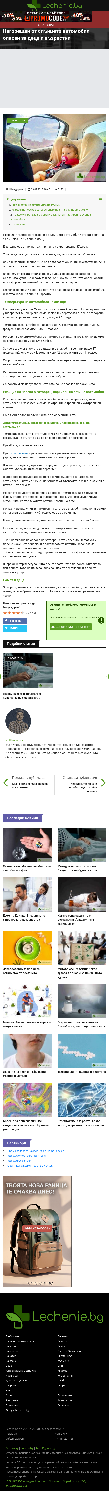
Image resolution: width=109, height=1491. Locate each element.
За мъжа (11, 1346)
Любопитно (13, 1336)
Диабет (62, 1380)
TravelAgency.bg (45, 1448)
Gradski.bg (12, 1448)
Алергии (11, 1385)
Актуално (63, 1405)
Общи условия (16, 1438)
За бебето (12, 1351)
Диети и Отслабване (70, 1351)
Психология (65, 1395)
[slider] (14, 612)
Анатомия (12, 1400)
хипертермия (18, 453)
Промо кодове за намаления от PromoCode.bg (35, 1151)
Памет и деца (19, 224)
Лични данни (64, 1438)
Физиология (65, 1400)
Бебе (9, 1365)
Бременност (65, 1356)
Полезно (63, 1336)
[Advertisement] (55, 78)
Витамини (12, 1405)
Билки (9, 1390)
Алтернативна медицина (21, 1370)
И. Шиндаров (14, 189)
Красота (62, 1370)
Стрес (9, 1395)
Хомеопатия (65, 1375)
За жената (64, 1341)
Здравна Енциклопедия (20, 1341)
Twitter (11, 628)
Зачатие (11, 1356)
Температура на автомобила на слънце (35, 204)
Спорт (61, 1385)
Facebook (13, 620)
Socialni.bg (27, 1448)
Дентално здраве (16, 1380)
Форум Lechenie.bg (17, 1410)
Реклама (11, 1433)
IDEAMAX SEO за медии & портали (27, 1481)
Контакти (61, 1433)
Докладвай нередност (70, 627)
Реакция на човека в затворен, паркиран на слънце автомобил (49, 209)
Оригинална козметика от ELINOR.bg (30, 1165)
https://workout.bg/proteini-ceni (26, 1155)
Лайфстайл (12, 1375)
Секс (60, 1365)
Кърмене (63, 1361)
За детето (63, 1346)
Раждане (11, 1361)
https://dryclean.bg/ (19, 1160)
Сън (60, 1390)
